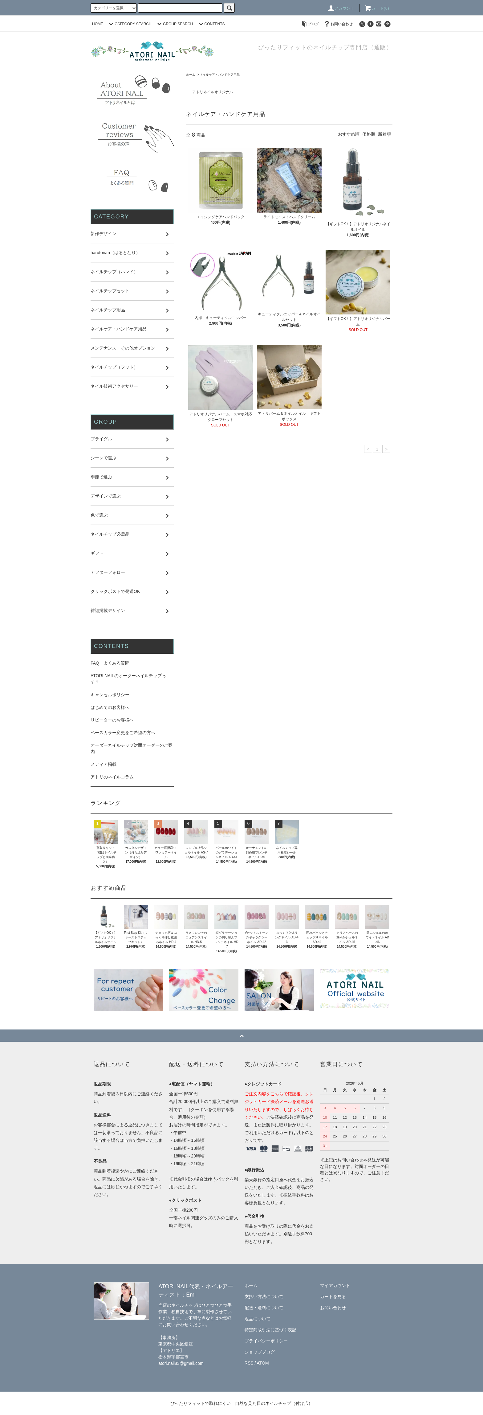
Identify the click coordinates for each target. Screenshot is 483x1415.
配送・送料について (264, 1307)
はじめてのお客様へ (110, 707)
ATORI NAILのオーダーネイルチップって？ (128, 679)
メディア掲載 (103, 764)
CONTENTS (211, 24)
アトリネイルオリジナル (212, 92)
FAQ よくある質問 (110, 663)
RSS (249, 1363)
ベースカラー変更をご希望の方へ (123, 732)
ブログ (309, 24)
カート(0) (376, 8)
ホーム (190, 74)
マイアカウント (335, 1285)
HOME (97, 24)
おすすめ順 (348, 134)
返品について (257, 1318)
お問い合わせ (338, 24)
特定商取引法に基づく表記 (270, 1329)
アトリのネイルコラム (112, 776)
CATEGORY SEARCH (129, 24)
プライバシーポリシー (266, 1340)
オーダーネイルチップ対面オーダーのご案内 (131, 748)
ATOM (263, 1363)
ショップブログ (260, 1351)
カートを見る (333, 1296)
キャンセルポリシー (110, 694)
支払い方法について (264, 1296)
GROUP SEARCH (174, 24)
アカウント (341, 8)
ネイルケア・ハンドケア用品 (220, 74)
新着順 (384, 134)
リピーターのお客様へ (112, 719)
